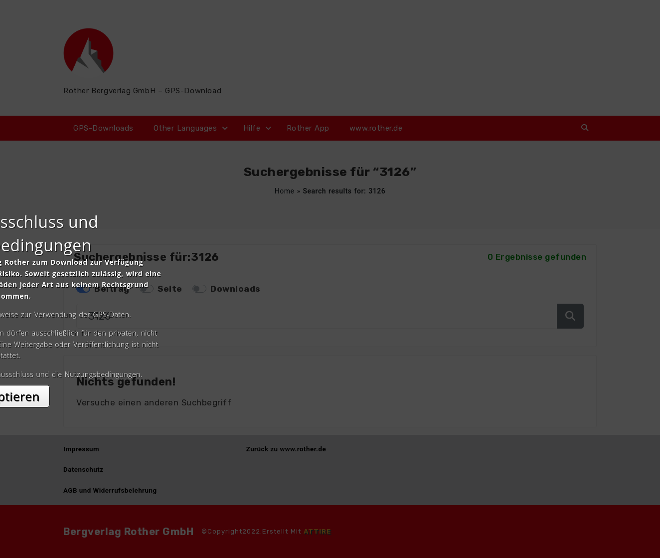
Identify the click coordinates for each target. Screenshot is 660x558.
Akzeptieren (330, 368)
